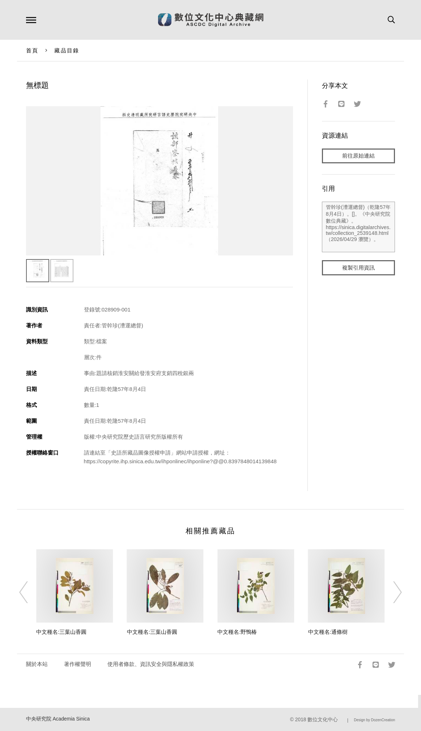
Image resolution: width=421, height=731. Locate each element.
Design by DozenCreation (374, 720)
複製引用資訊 (358, 268)
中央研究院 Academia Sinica (58, 719)
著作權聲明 (77, 664)
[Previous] (30, 592)
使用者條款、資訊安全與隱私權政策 (150, 664)
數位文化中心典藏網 (210, 20)
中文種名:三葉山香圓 (61, 632)
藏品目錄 (66, 50)
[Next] (391, 592)
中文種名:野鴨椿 (237, 632)
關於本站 (37, 664)
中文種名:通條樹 (328, 632)
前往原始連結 (358, 156)
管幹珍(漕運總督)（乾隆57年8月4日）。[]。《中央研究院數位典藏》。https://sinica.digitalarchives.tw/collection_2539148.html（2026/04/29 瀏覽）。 (358, 227)
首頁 (32, 50)
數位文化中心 (322, 719)
